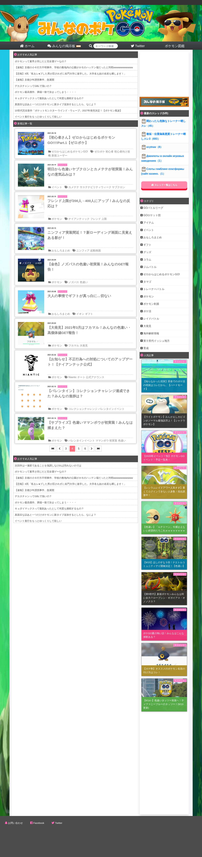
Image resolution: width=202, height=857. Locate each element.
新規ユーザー (59, 155)
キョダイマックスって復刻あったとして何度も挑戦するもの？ (49, 98)
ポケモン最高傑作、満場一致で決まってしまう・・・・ (45, 92)
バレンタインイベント (111, 408)
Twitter (58, 823)
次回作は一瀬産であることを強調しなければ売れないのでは (48, 465)
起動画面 (95, 250)
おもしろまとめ (61, 250)
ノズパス (73, 282)
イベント (57, 187)
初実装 (113, 440)
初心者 (109, 151)
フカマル (73, 345)
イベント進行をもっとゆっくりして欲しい (38, 116)
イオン (80, 313)
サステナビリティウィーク (95, 187)
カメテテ (73, 187)
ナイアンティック (79, 218)
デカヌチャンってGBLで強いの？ (33, 86)
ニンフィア (83, 250)
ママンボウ (102, 440)
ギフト (89, 313)
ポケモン (57, 218)
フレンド (95, 218)
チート (81, 377)
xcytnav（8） (152, 147)
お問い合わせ (15, 823)
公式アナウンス (95, 377)
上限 (104, 218)
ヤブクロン (118, 187)
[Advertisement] (164, 71)
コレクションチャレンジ (82, 408)
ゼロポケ (99, 151)
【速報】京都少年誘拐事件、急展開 (34, 79)
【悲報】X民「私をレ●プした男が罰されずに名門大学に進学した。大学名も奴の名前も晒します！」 (70, 73)
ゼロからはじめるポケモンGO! (70, 151)
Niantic (72, 377)
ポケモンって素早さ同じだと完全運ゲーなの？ (41, 61)
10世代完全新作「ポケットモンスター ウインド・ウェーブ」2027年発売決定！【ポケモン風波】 (68, 110)
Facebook (38, 823)
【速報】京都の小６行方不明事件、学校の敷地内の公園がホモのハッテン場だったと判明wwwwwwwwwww (74, 67)
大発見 (84, 345)
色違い (84, 282)
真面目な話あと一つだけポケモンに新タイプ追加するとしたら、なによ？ (55, 104)
